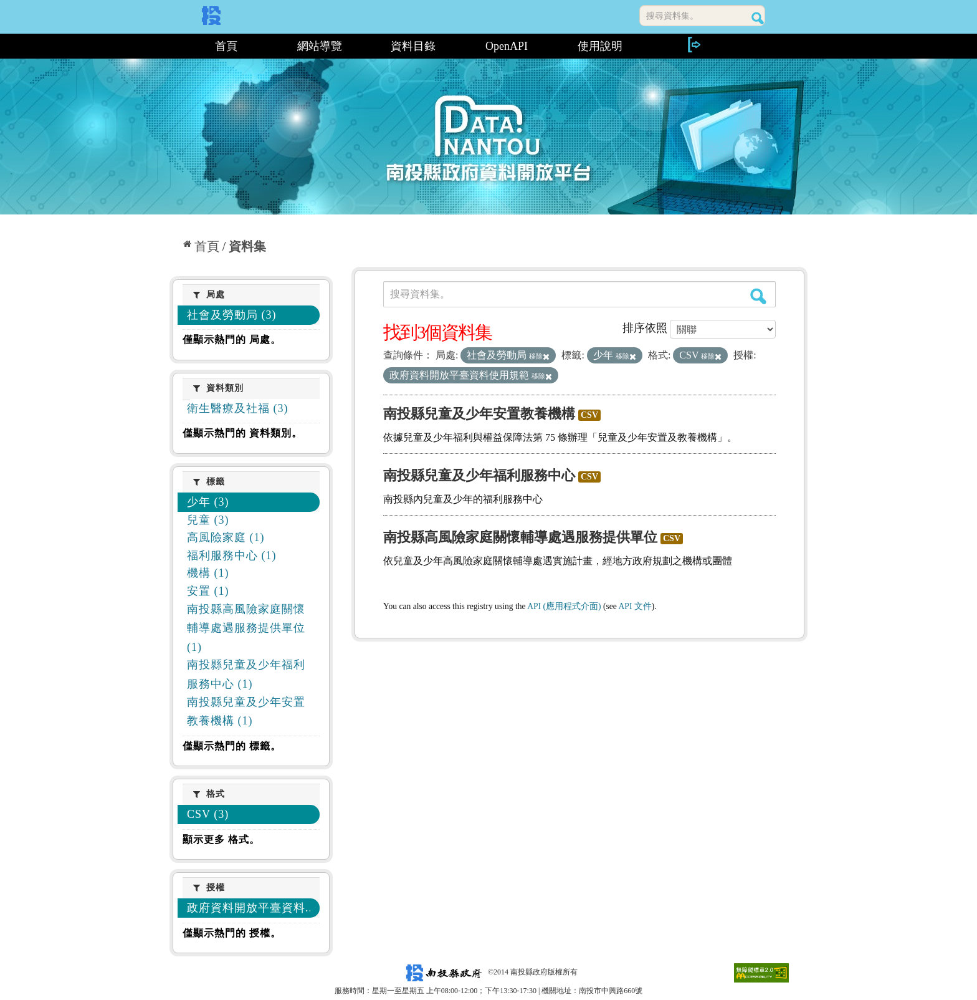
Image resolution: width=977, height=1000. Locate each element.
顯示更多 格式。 (221, 839)
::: (174, 46)
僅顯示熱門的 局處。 (232, 339)
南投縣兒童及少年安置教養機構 (479, 413)
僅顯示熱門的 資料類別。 (242, 433)
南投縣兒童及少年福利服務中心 (479, 475)
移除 (539, 356)
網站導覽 (319, 46)
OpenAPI (506, 46)
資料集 (247, 246)
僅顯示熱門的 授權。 (232, 933)
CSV (589, 415)
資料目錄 (413, 46)
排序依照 (644, 328)
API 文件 (635, 606)
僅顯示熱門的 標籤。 (232, 746)
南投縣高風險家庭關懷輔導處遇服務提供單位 (520, 537)
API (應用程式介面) (564, 606)
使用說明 (600, 46)
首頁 (226, 46)
